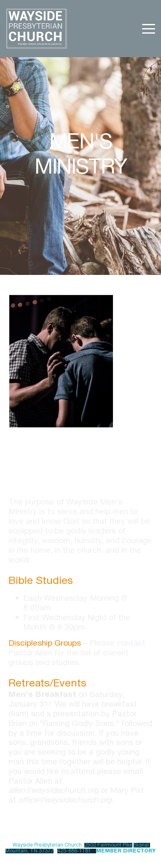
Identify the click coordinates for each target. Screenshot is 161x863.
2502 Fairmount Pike (108, 845)
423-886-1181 (74, 851)
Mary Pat (127, 790)
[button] (148, 28)
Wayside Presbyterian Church (47, 845)
